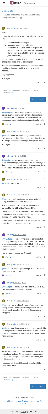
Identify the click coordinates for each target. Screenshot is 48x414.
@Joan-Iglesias (8, 112)
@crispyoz (6, 136)
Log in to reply (37, 99)
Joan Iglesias (11, 28)
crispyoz (10, 108)
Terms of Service (22, 401)
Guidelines (10, 401)
